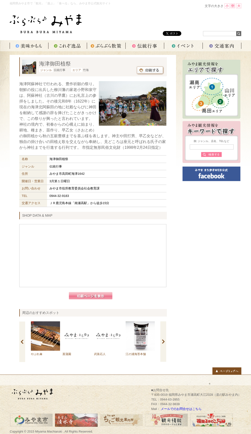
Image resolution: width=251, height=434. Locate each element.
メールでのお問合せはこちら (181, 409)
